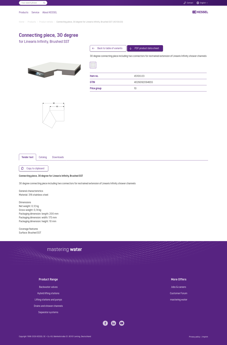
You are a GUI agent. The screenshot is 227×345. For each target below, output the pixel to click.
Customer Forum (178, 293)
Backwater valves (48, 286)
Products (23, 12)
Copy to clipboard (35, 168)
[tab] (27, 157)
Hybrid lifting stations (48, 293)
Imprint (205, 337)
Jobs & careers (178, 286)
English (203, 3)
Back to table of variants (109, 48)
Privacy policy (194, 337)
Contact (190, 3)
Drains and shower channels (48, 305)
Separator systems (48, 312)
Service (35, 12)
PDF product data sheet (147, 48)
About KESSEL (49, 12)
